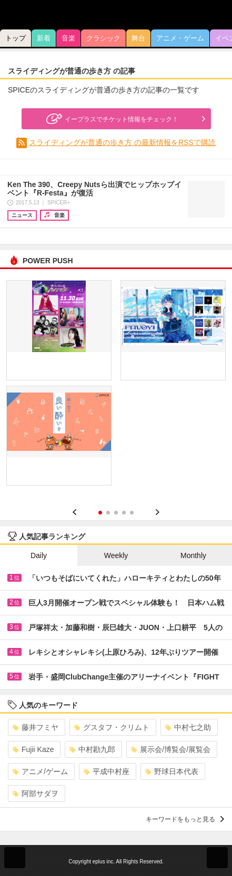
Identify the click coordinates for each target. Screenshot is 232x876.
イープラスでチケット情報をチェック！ (111, 119)
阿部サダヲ (35, 793)
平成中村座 (106, 771)
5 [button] (132, 512)
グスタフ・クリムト (111, 727)
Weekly (116, 555)
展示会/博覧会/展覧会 (170, 749)
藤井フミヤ (35, 727)
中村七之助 (188, 727)
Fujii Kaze (33, 749)
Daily (39, 555)
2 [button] (108, 512)
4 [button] (124, 512)
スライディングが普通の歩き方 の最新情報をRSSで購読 (122, 142)
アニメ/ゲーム (40, 771)
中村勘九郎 (92, 749)
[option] (116, 386)
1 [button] (100, 512)
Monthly (193, 555)
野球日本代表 (171, 771)
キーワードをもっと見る (185, 819)
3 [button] (116, 512)
